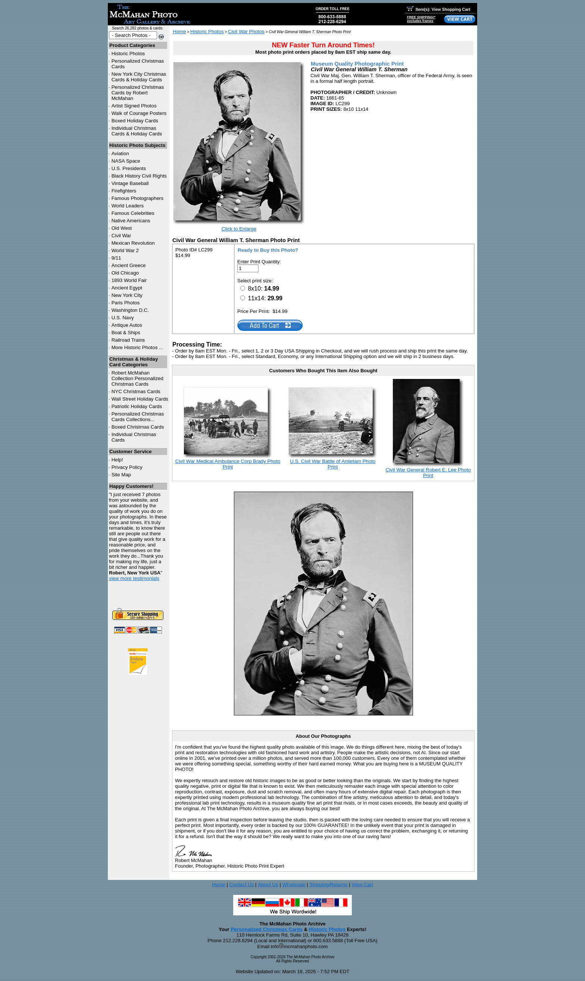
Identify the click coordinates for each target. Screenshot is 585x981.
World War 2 (125, 250)
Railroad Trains (128, 340)
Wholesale (293, 884)
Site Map (121, 474)
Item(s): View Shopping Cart (438, 9)
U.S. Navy (123, 317)
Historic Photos (128, 53)
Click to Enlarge (239, 229)
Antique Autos (127, 325)
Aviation (120, 153)
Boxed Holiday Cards (135, 120)
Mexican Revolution (133, 243)
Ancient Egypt (127, 288)
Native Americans (131, 220)
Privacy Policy (127, 467)
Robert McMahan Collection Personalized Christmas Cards (137, 378)
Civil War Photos (246, 31)
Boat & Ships (126, 332)
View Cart (362, 884)
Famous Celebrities (133, 213)
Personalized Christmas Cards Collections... (138, 416)
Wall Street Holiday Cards (140, 399)
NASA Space (126, 161)
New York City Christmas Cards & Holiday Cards (139, 76)
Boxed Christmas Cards (138, 427)
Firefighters (124, 191)
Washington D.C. (130, 310)
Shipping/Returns (328, 884)
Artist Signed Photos (134, 106)
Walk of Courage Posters (139, 113)
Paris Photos (126, 302)
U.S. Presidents (129, 168)
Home (179, 31)
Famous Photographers (137, 198)
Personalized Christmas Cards (267, 929)
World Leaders (128, 206)
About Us (268, 884)
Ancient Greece (129, 265)
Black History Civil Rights (139, 176)
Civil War (121, 235)
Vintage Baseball (130, 183)
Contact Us (241, 884)
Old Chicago (125, 273)
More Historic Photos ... (137, 347)
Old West (122, 228)
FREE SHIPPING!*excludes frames (421, 19)
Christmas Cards (136, 391)
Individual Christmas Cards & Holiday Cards (137, 131)
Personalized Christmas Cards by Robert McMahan (138, 92)
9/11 (116, 258)
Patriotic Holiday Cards (137, 406)
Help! (117, 460)
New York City (127, 295)
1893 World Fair (129, 280)
